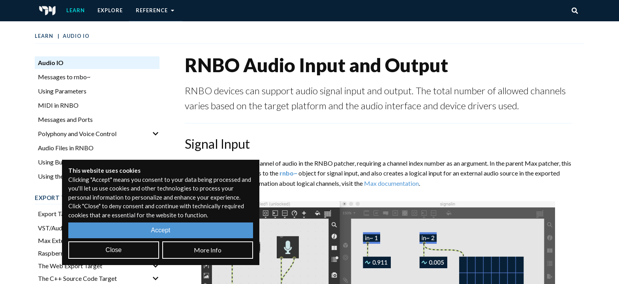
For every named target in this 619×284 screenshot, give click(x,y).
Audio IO (76, 36)
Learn (75, 10)
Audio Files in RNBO (66, 147)
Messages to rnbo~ (64, 76)
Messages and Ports (65, 119)
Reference (156, 11)
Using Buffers (56, 162)
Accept (160, 230)
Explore (110, 10)
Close (113, 250)
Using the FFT (57, 176)
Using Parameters (62, 91)
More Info (207, 250)
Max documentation (391, 183)
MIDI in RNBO (58, 105)
